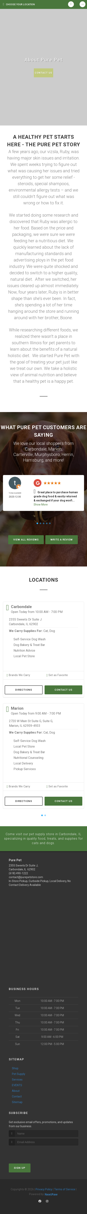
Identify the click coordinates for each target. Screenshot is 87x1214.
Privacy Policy (44, 1188)
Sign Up (19, 1167)
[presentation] (29, 1152)
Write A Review (61, 539)
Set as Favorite (57, 675)
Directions (23, 689)
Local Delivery (23, 763)
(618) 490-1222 (18, 872)
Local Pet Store (24, 656)
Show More (41, 504)
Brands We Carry (18, 675)
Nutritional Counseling (28, 757)
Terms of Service (64, 1188)
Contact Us (43, 72)
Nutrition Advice (24, 650)
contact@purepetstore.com (26, 876)
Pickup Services (24, 769)
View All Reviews (26, 539)
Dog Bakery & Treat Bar (29, 645)
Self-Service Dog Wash (29, 639)
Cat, (45, 631)
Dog (52, 631)
